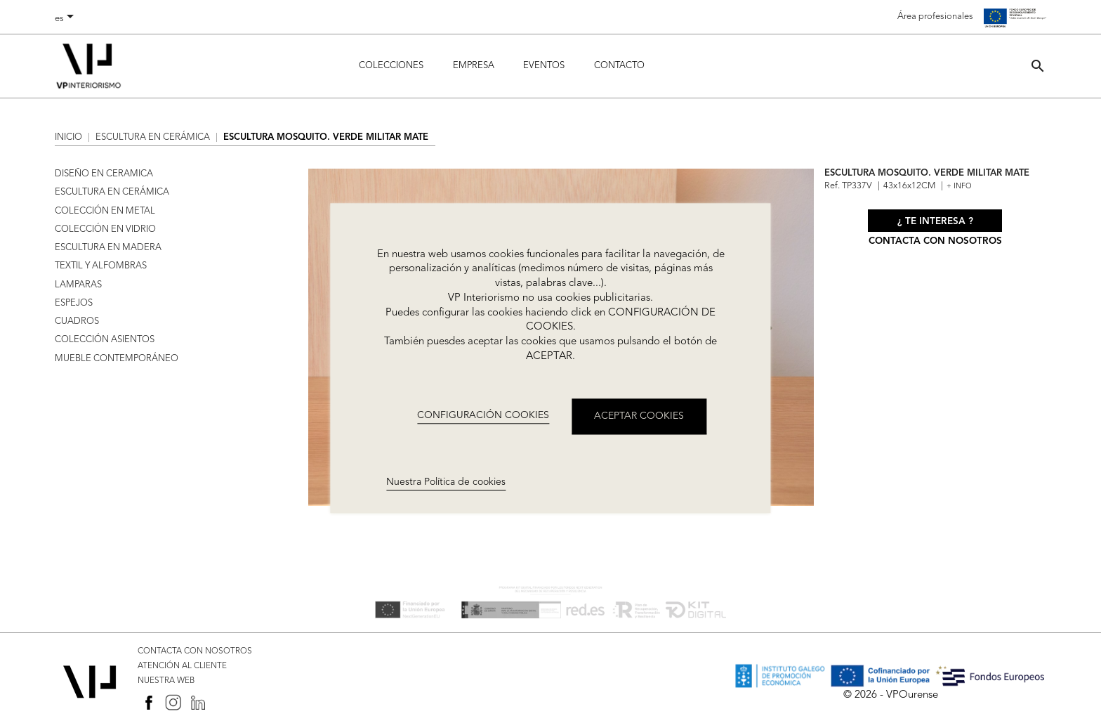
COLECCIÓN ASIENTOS (104, 339)
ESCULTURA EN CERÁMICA (112, 192)
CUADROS (77, 321)
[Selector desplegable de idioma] (67, 19)
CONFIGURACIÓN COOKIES (483, 416)
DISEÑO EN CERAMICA (104, 173)
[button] (1037, 65)
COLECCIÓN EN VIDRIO (105, 229)
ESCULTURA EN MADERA (108, 247)
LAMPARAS (78, 284)
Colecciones (391, 65)
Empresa (473, 65)
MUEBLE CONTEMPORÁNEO (116, 358)
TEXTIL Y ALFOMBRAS (101, 266)
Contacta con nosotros (935, 241)
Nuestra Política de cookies (446, 482)
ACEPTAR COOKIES (639, 416)
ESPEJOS (74, 303)
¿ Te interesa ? (935, 221)
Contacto (619, 65)
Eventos (544, 65)
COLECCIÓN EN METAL (105, 211)
